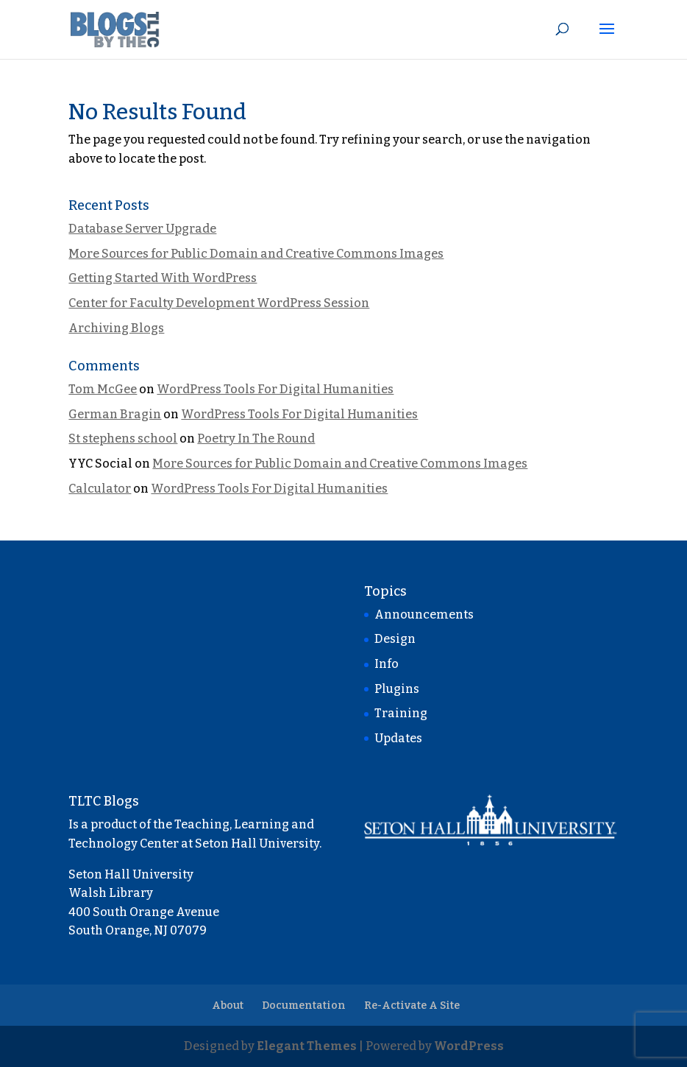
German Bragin (114, 414)
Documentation (304, 1005)
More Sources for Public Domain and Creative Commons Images (256, 254)
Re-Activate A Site (412, 1005)
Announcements (424, 614)
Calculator (99, 489)
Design (395, 639)
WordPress (469, 1046)
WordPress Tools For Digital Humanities (275, 389)
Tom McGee (102, 389)
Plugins (396, 689)
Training (400, 713)
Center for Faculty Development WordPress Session (218, 303)
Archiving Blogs (116, 328)
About (227, 1005)
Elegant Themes (307, 1046)
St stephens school (122, 439)
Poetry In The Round (256, 439)
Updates (398, 738)
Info (386, 664)
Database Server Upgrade (142, 229)
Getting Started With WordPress (162, 278)
